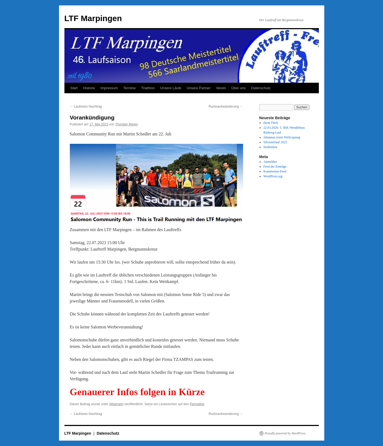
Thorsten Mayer (126, 124)
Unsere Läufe (170, 88)
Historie (89, 88)
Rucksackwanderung (226, 106)
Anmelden (270, 162)
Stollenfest (270, 147)
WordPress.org (272, 176)
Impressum (109, 88)
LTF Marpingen (93, 18)
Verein (221, 88)
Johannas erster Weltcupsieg (281, 137)
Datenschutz (261, 88)
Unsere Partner (199, 88)
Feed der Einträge (274, 166)
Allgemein (116, 404)
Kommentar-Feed (274, 171)
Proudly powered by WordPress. (285, 433)
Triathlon (148, 88)
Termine (129, 88)
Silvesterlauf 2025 (275, 142)
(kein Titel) (270, 123)
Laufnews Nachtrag (86, 106)
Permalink (197, 404)
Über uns (238, 88)
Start (74, 88)
